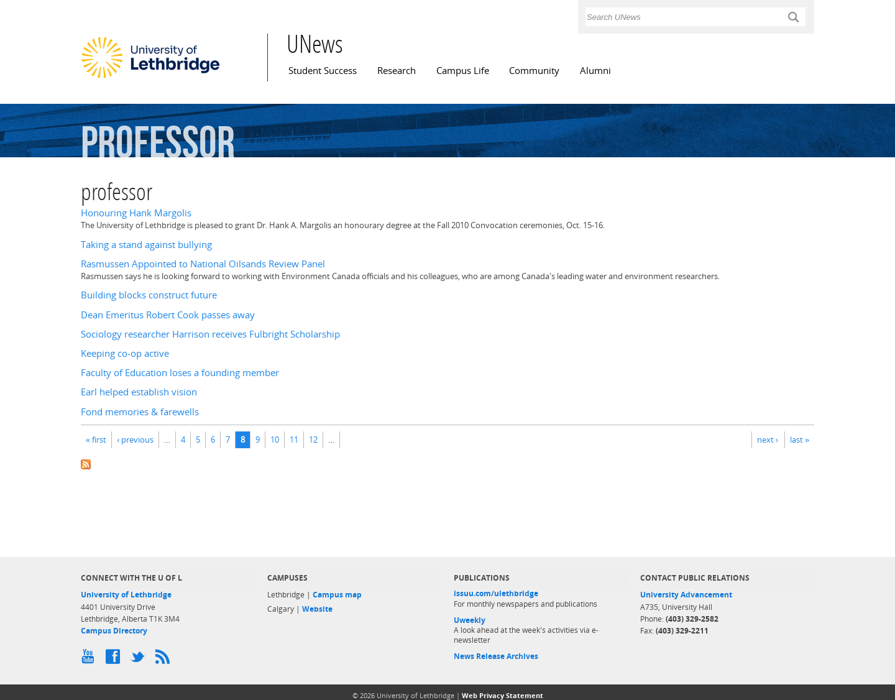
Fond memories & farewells (140, 411)
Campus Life (462, 70)
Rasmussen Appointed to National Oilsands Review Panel (203, 263)
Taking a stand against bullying (146, 244)
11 (294, 439)
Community (534, 70)
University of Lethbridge (126, 594)
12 (313, 439)
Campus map (337, 594)
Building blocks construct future (149, 295)
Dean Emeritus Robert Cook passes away (168, 314)
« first (96, 439)
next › (767, 439)
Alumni (595, 70)
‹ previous (135, 439)
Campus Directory (114, 630)
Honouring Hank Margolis (136, 212)
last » (799, 439)
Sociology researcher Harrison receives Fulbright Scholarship (210, 334)
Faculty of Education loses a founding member (180, 372)
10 (274, 439)
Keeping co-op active (125, 353)
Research (396, 70)
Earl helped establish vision (139, 391)
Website (317, 609)
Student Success (322, 70)
